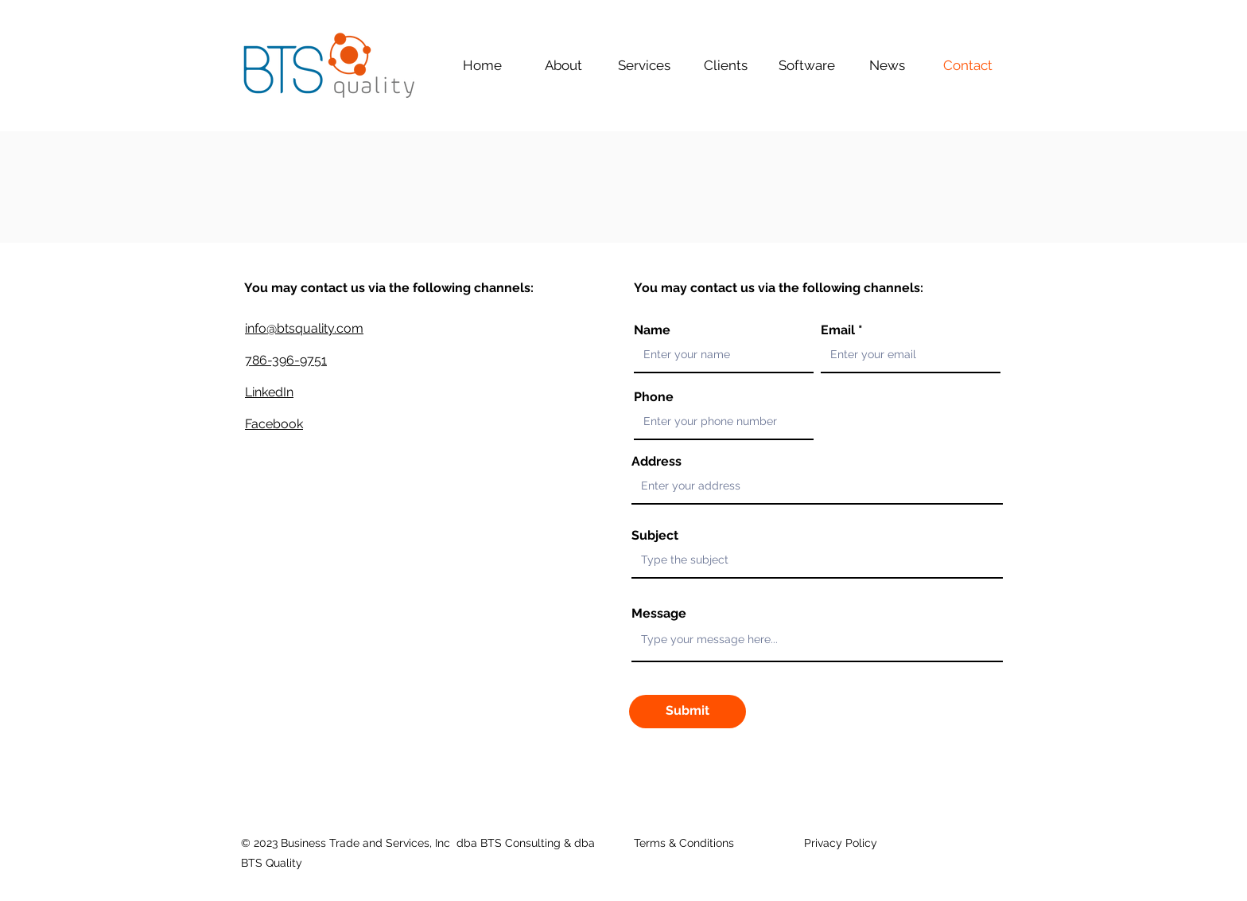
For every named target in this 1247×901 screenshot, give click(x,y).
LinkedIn (269, 392)
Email (838, 330)
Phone (654, 397)
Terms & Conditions (684, 843)
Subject (654, 535)
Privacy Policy (840, 843)
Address (656, 461)
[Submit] (687, 711)
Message (658, 613)
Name (652, 330)
